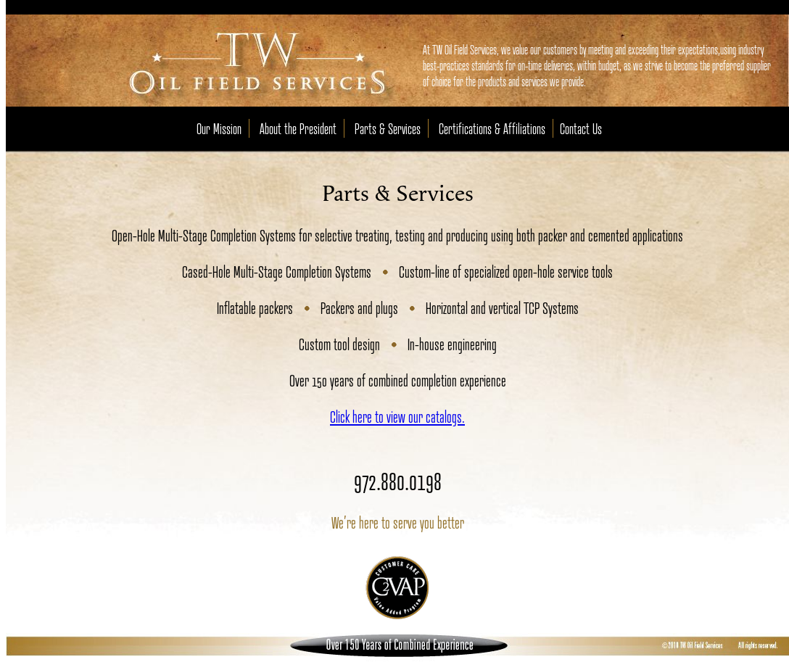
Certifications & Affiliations (492, 128)
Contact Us (581, 128)
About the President (298, 128)
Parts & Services (388, 128)
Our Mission (219, 128)
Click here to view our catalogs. (397, 416)
